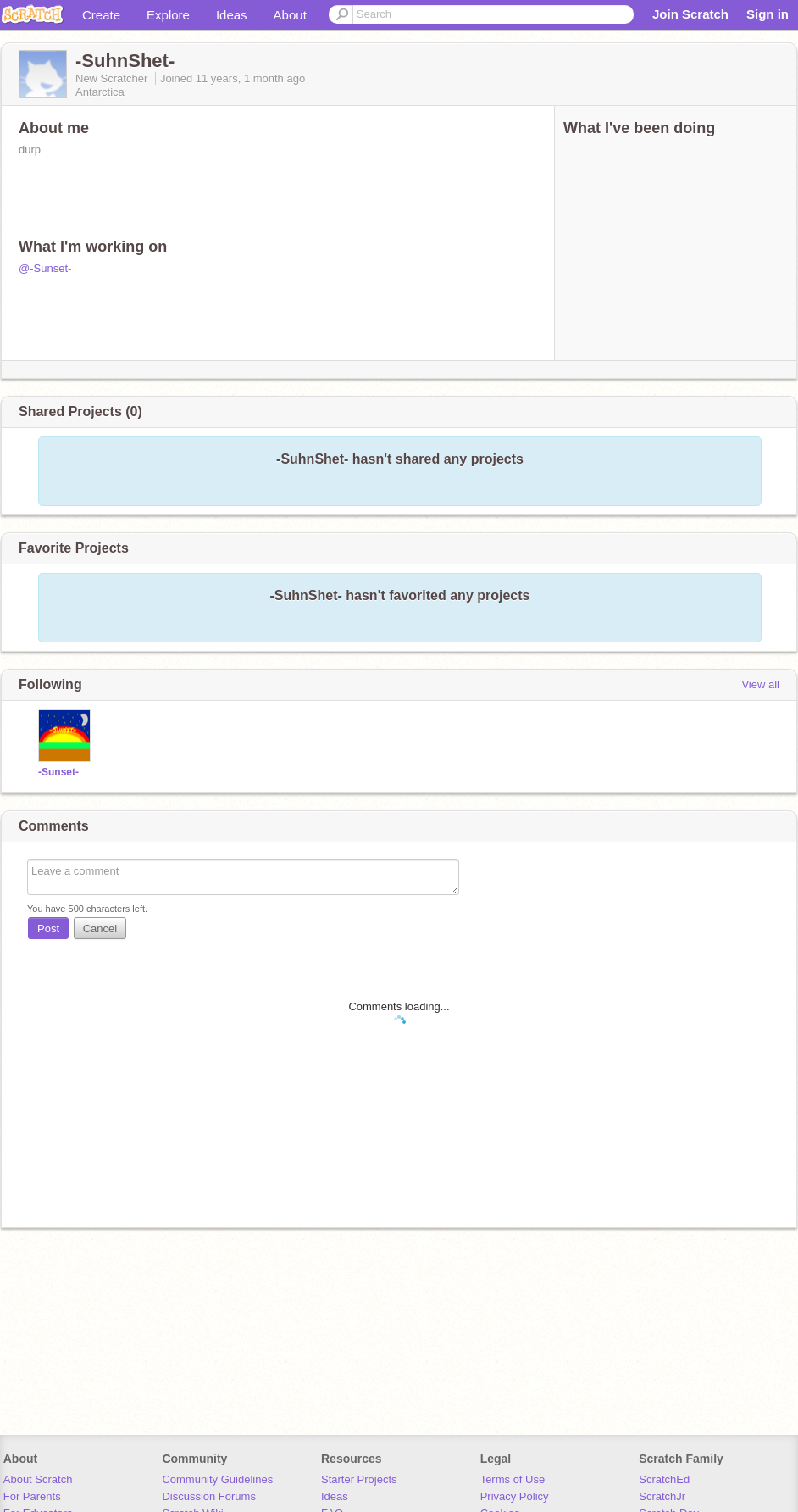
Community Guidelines (217, 1479)
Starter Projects (359, 1479)
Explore (168, 15)
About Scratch (38, 1479)
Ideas (231, 15)
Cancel (100, 928)
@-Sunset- (45, 268)
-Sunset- (58, 772)
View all (760, 684)
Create (101, 15)
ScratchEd (664, 1479)
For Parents (32, 1496)
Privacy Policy (514, 1496)
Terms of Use (513, 1479)
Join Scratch (690, 14)
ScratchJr (662, 1496)
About (290, 15)
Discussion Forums (209, 1496)
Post (48, 928)
